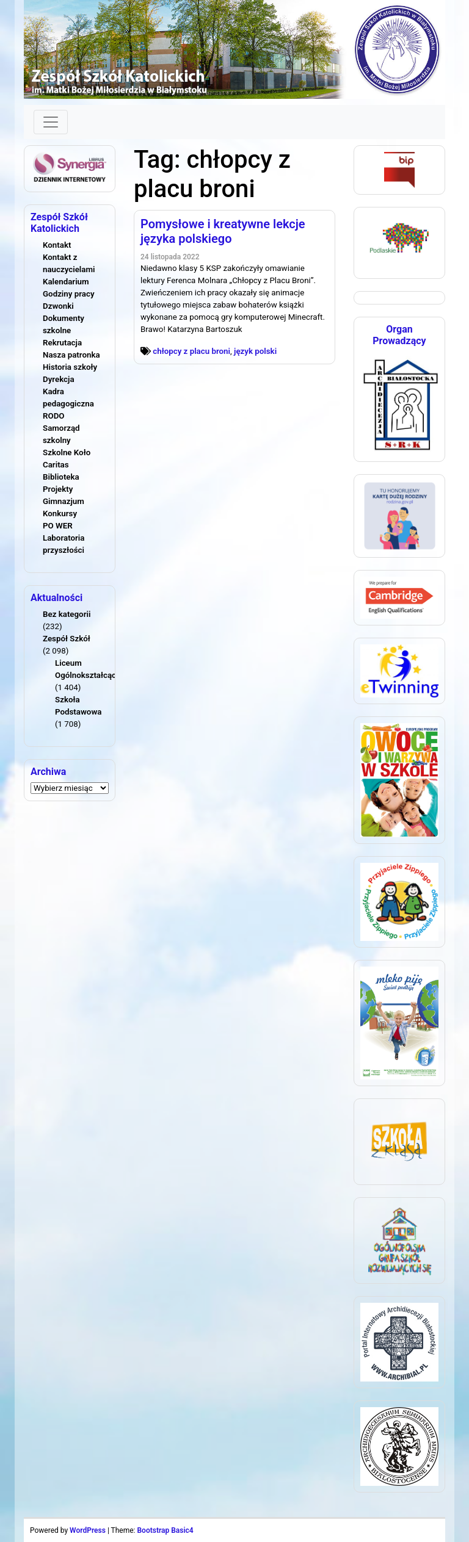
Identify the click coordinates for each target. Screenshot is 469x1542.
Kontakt (57, 245)
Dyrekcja (59, 379)
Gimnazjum (63, 501)
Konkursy (60, 513)
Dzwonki (58, 306)
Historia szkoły (70, 367)
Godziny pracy (69, 293)
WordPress (88, 1530)
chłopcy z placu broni (191, 351)
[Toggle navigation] (51, 122)
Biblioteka (61, 476)
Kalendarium (66, 281)
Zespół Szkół (66, 638)
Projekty (58, 489)
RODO (54, 415)
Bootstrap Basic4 (165, 1530)
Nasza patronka (71, 354)
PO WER (58, 525)
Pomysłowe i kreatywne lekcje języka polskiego (222, 231)
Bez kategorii (66, 614)
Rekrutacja (62, 342)
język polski (255, 351)
